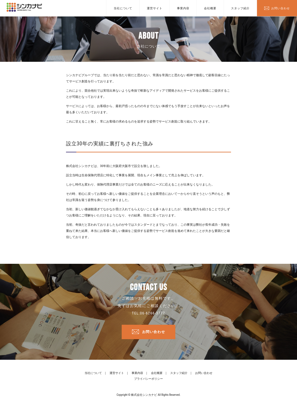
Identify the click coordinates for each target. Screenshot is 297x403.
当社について (123, 8)
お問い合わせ (280, 8)
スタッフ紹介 (240, 8)
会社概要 (210, 8)
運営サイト (154, 8)
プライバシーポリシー (148, 380)
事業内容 (183, 8)
